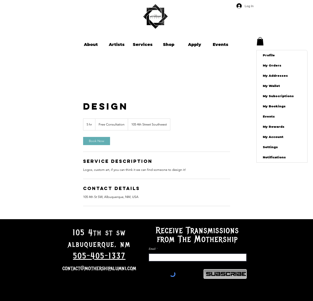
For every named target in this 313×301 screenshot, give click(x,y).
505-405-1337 (99, 256)
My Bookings (274, 106)
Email (152, 249)
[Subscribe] (225, 274)
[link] (96, 141)
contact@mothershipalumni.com (99, 268)
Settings (270, 147)
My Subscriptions (278, 96)
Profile (269, 55)
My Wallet (271, 86)
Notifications (274, 157)
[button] (260, 41)
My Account (273, 137)
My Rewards (273, 127)
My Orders (272, 65)
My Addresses (275, 76)
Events (269, 116)
